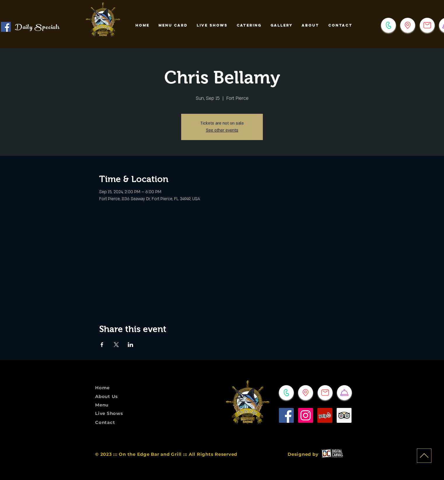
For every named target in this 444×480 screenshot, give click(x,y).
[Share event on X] (116, 344)
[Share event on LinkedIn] (130, 344)
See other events (222, 130)
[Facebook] (286, 415)
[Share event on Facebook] (102, 344)
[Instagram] (305, 415)
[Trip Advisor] (344, 415)
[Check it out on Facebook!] (6, 27)
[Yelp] (324, 415)
